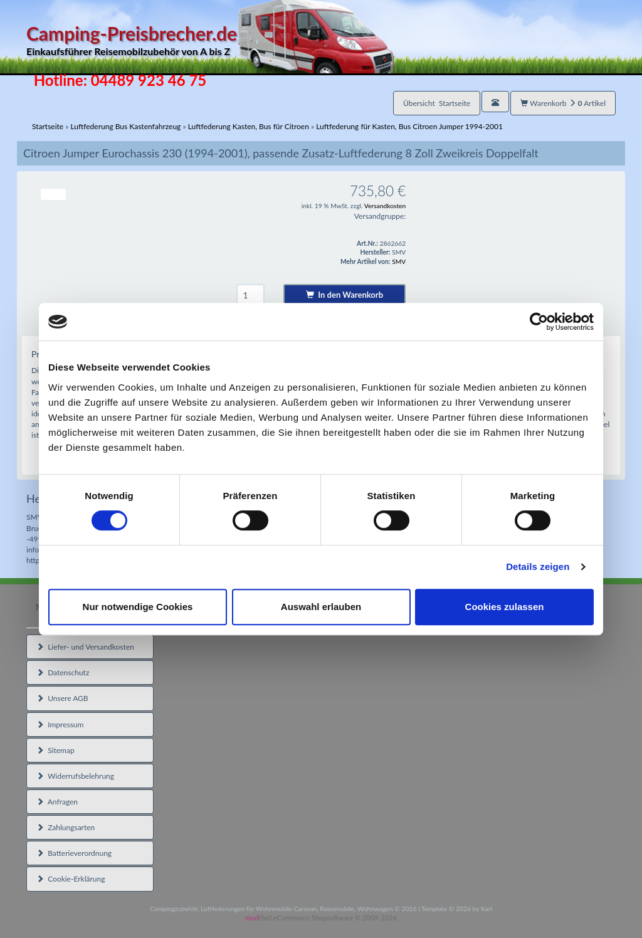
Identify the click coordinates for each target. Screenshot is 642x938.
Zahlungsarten (65, 827)
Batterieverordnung (74, 853)
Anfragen (57, 801)
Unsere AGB (62, 698)
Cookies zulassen (504, 606)
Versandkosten (385, 205)
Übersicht (436, 103)
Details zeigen (537, 566)
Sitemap (55, 750)
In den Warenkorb (344, 295)
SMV (399, 261)
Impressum (59, 724)
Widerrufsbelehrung (75, 776)
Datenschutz (62, 672)
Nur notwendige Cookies (138, 606)
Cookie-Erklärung (70, 878)
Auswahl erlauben (321, 606)
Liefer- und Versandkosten (85, 646)
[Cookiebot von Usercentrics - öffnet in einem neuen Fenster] (539, 321)
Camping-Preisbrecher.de (210, 40)
